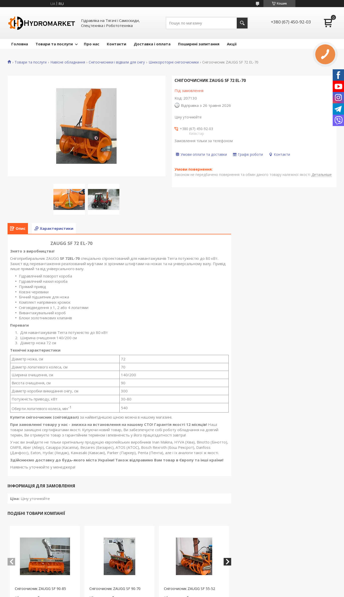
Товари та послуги (54, 43)
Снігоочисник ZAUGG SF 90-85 (40, 588)
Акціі (231, 43)
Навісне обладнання (67, 62)
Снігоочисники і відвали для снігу (117, 62)
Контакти (116, 43)
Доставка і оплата (152, 43)
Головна (19, 43)
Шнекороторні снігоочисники (174, 62)
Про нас (91, 43)
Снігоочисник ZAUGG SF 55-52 (189, 588)
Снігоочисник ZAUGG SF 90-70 (115, 588)
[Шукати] (242, 23)
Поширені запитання (198, 43)
